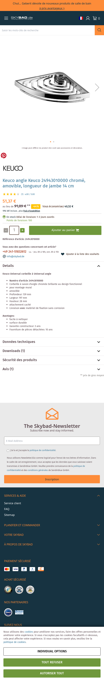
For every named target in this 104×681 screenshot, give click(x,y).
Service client (12, 503)
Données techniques (19, 342)
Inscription (52, 479)
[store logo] (22, 18)
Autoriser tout (52, 673)
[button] (6, 18)
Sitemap (9, 515)
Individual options (52, 651)
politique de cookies (14, 642)
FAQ (6, 509)
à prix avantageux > (52, 8)
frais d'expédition (31, 211)
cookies (29, 632)
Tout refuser (52, 662)
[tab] (52, 266)
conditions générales (38, 470)
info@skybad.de (15, 256)
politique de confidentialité (43, 450)
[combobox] (47, 30)
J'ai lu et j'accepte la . (33, 450)
